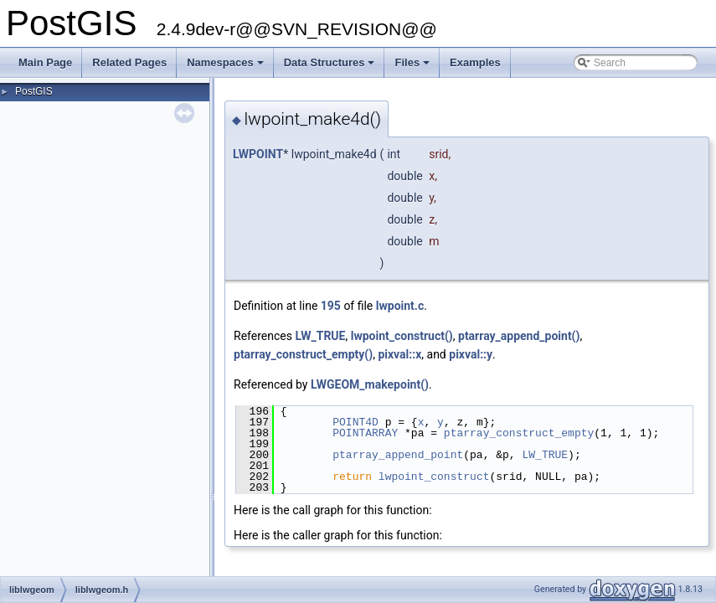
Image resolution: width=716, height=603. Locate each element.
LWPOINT (258, 154)
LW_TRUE (320, 336)
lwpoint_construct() (402, 336)
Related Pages (129, 62)
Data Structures (331, 67)
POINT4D (355, 422)
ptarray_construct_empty (519, 433)
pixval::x (399, 354)
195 (331, 305)
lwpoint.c (400, 305)
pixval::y (470, 354)
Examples (475, 62)
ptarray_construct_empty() (303, 354)
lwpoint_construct (434, 476)
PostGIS (34, 91)
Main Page (45, 62)
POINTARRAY (365, 433)
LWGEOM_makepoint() (370, 384)
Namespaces (226, 67)
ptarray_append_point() (518, 336)
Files (413, 67)
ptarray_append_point (397, 454)
